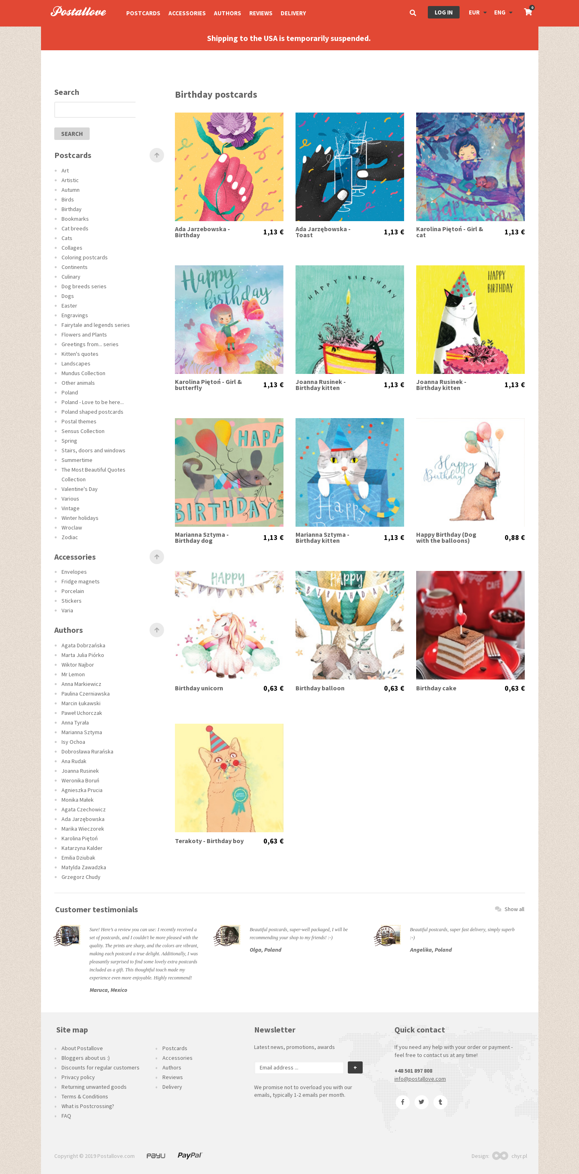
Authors (227, 13)
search (72, 134)
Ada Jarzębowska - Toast (323, 232)
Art (65, 170)
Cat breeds (75, 228)
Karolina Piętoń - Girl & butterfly (208, 385)
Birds (68, 199)
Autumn (71, 189)
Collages (72, 247)
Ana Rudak (74, 761)
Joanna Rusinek (80, 770)
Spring (69, 440)
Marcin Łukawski (81, 703)
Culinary (71, 276)
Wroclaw (72, 527)
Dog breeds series (84, 286)
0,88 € (515, 538)
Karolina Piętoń (80, 838)
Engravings (75, 315)
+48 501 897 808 (413, 1070)
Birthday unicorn (199, 688)
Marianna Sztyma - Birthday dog (202, 538)
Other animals (78, 382)
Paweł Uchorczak (82, 712)
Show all (509, 909)
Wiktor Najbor (78, 664)
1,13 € (273, 232)
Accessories (187, 13)
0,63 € (273, 688)
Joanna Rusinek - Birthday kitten (321, 385)
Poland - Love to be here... (93, 402)
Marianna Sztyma (82, 732)
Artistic (70, 180)
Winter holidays (80, 517)
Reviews (261, 13)
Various (70, 498)
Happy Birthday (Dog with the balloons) (446, 538)
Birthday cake (436, 688)
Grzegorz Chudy (81, 876)
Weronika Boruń (80, 780)
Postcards (143, 13)
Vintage (71, 508)
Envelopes (74, 571)
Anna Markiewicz (81, 684)
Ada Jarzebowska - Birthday (202, 232)
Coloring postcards (85, 257)
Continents (75, 267)
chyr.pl (509, 1156)
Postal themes (79, 421)
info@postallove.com (420, 1078)
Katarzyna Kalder (82, 848)
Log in (444, 12)
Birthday (72, 209)
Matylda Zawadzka (84, 867)
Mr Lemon (73, 674)
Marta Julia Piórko (83, 655)
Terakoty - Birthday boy (209, 841)
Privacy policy (78, 1077)
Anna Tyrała (75, 722)
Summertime (77, 460)
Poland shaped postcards (92, 411)
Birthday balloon (320, 688)
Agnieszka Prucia (82, 790)
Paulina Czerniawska (86, 693)
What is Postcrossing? (88, 1106)
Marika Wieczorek (83, 828)
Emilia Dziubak (78, 857)
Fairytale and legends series (96, 324)
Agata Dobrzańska (83, 645)
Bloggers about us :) (86, 1057)
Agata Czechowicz (84, 809)
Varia (67, 610)
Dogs (68, 296)
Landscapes (76, 363)
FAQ (66, 1115)
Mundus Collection (83, 373)
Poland (70, 392)
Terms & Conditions (85, 1096)
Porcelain (73, 591)
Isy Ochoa (73, 741)
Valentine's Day (80, 489)
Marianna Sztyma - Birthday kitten (322, 538)
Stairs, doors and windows (93, 450)
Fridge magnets (81, 581)
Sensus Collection (83, 431)
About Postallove (82, 1048)
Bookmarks (75, 218)
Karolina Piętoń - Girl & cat (449, 232)
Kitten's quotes (80, 353)
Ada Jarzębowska (83, 819)
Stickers (72, 600)
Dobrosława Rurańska (87, 751)
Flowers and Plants (84, 334)
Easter (69, 305)
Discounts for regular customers (101, 1067)
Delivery (293, 13)
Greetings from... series (90, 344)
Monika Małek (78, 799)
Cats (67, 238)
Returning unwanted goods (94, 1086)
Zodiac (70, 537)
